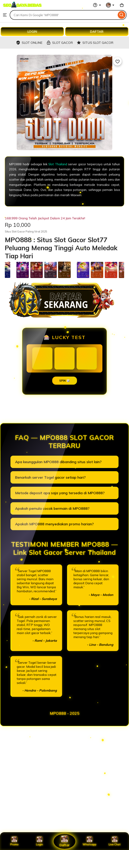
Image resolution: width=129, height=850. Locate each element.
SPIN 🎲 (64, 380)
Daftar (64, 841)
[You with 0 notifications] (110, 5)
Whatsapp (89, 841)
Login (39, 841)
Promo (14, 841)
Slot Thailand (57, 164)
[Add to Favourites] (117, 61)
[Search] (122, 15)
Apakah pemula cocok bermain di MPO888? (52, 508)
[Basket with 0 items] (122, 5)
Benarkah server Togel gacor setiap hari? (50, 477)
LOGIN (32, 31)
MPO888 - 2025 (64, 713)
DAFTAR (96, 31)
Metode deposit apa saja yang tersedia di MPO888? (60, 493)
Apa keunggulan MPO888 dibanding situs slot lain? (58, 462)
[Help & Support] (97, 5)
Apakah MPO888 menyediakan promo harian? (54, 524)
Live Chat (115, 841)
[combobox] (63, 15)
